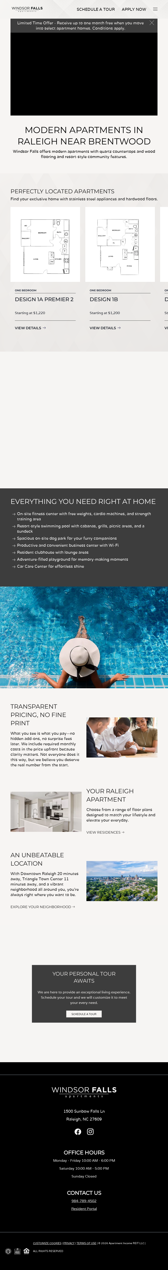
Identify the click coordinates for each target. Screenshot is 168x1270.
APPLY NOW (134, 9)
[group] (45, 272)
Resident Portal (84, 1208)
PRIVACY (69, 1243)
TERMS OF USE (86, 1243)
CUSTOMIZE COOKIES (47, 1243)
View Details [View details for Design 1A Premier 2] (28, 328)
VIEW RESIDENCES (103, 832)
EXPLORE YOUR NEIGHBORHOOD (40, 907)
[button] (155, 9)
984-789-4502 (84, 1201)
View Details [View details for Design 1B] (110, 328)
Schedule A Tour (96, 9)
